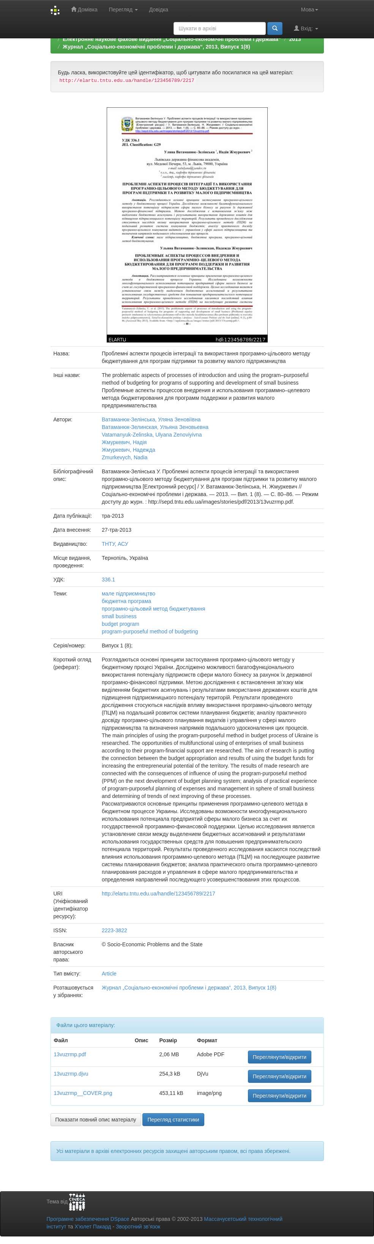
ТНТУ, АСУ (115, 544)
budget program (120, 624)
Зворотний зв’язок (138, 1227)
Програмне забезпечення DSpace (88, 1219)
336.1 (108, 579)
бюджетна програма (126, 601)
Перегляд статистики (173, 1120)
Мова (309, 9)
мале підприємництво (128, 594)
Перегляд (123, 9)
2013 (295, 39)
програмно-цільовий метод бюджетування (153, 609)
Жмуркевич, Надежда (128, 450)
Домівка (84, 9)
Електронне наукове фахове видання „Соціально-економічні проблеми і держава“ (172, 39)
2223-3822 (114, 930)
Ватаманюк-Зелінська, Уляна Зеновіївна (151, 419)
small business (119, 616)
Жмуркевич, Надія (124, 442)
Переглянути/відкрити (280, 1057)
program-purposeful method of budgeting (150, 631)
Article (109, 974)
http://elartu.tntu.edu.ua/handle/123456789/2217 (158, 894)
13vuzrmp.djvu (71, 1074)
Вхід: (306, 28)
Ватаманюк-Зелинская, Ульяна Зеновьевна (155, 427)
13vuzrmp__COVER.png (83, 1093)
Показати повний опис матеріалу (95, 1120)
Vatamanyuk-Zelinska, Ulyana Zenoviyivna (152, 435)
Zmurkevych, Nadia (125, 457)
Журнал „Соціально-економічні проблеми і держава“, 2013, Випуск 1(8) (156, 47)
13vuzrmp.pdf (70, 1054)
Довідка (158, 9)
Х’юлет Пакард (92, 1227)
